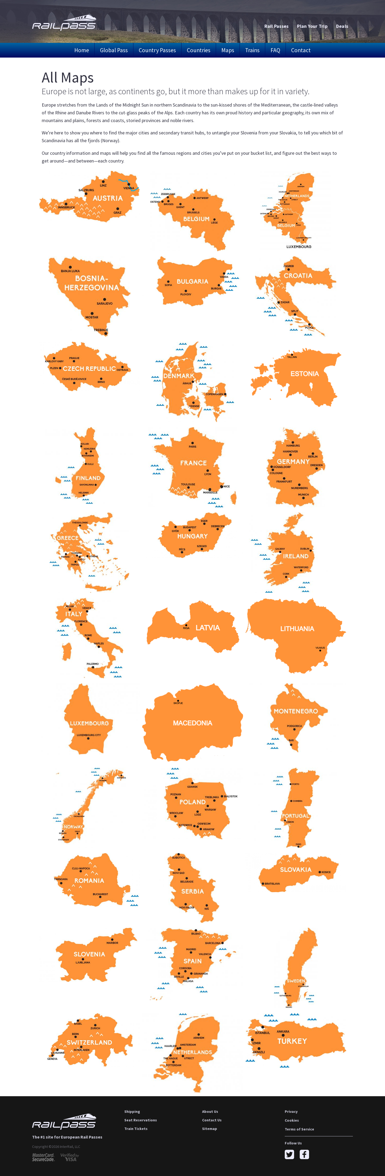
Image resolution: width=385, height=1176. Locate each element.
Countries (198, 50)
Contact (301, 50)
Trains (252, 50)
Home (81, 50)
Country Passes (157, 50)
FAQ (275, 50)
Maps (227, 50)
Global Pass (114, 50)
